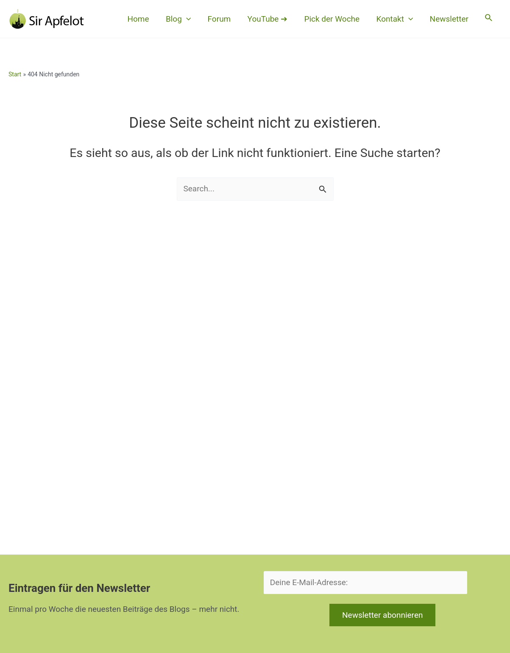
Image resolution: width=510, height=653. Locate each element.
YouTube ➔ (270, 19)
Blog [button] (181, 19)
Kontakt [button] (396, 19)
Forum (222, 19)
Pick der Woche (334, 19)
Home (142, 19)
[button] (189, 19)
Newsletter (450, 19)
